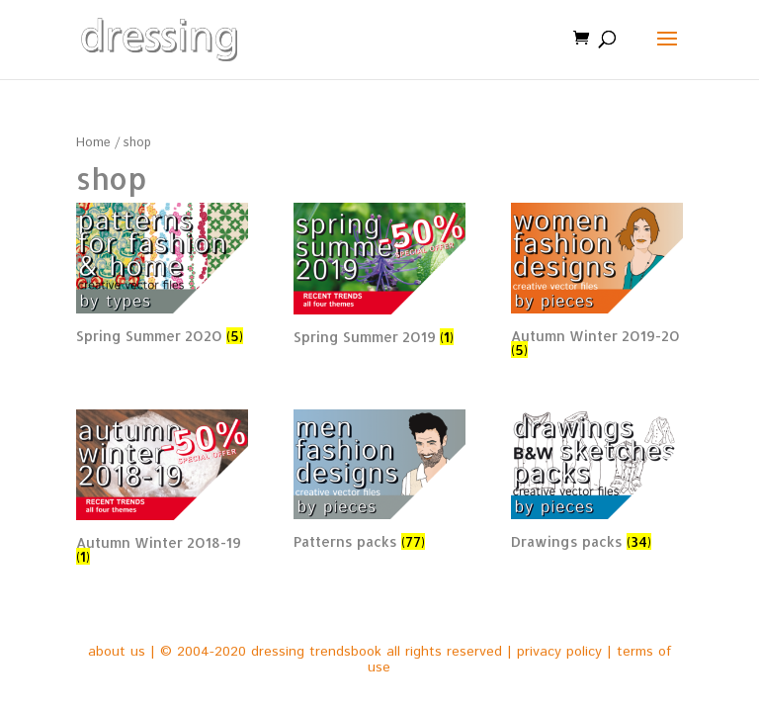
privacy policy (559, 652)
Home (93, 143)
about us (116, 652)
